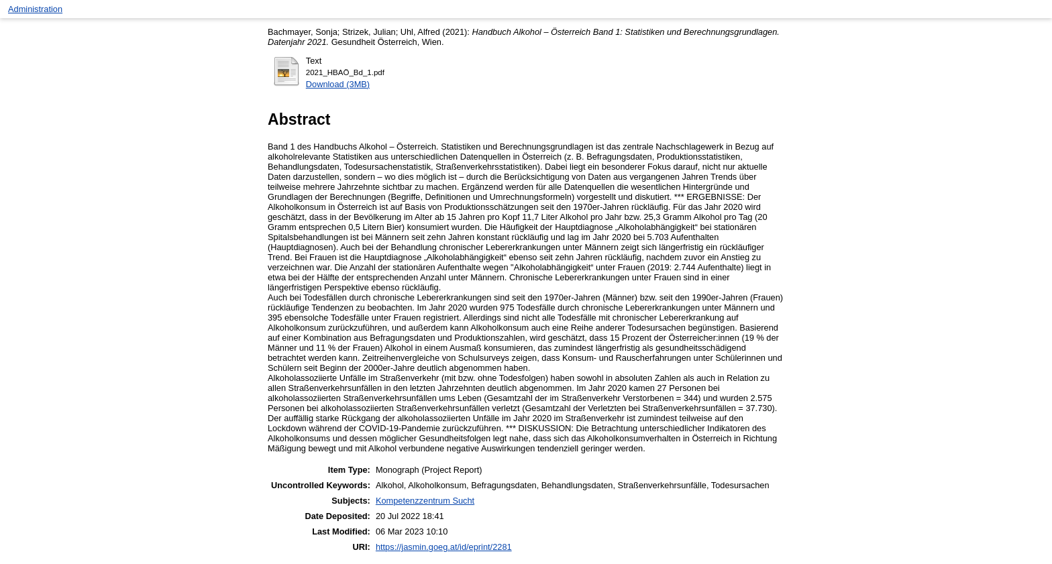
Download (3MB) (338, 84)
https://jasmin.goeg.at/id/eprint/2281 (444, 547)
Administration (35, 9)
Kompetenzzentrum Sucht (425, 501)
